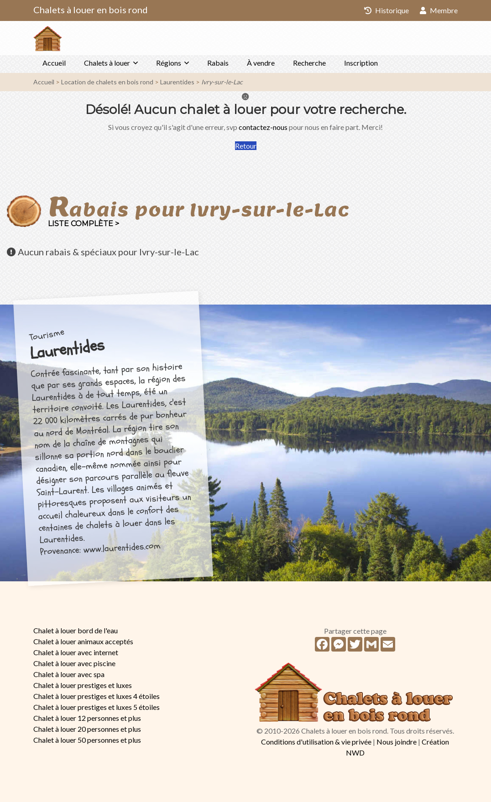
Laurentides (177, 82)
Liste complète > (83, 223)
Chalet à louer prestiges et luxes (82, 685)
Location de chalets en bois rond (107, 82)
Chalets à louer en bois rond (90, 9)
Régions (168, 62)
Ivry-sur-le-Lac (222, 82)
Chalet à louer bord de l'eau (75, 630)
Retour (245, 145)
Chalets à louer (107, 62)
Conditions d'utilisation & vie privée (316, 741)
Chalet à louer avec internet (75, 652)
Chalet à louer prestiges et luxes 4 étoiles (96, 696)
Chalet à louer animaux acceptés (83, 641)
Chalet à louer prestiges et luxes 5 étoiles (96, 707)
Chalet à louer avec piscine (74, 663)
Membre (439, 10)
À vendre (261, 62)
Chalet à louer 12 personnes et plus (87, 718)
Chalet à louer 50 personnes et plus (87, 739)
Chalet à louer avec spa (68, 674)
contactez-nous (263, 127)
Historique (386, 10)
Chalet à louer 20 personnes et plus (87, 728)
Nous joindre (396, 741)
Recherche (309, 62)
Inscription (361, 62)
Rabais (218, 62)
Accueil (54, 62)
